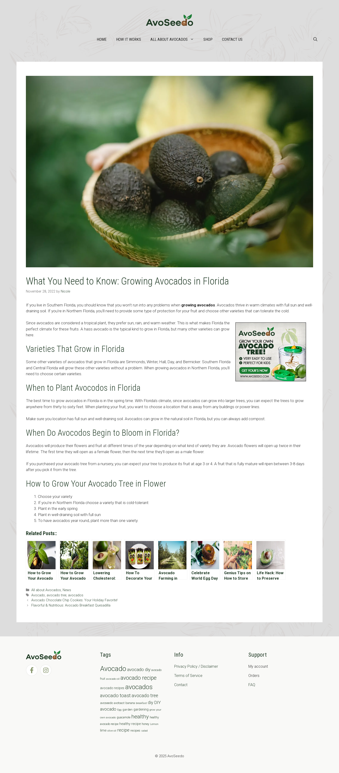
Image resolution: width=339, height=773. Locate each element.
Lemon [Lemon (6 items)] (154, 724)
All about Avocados (174, 39)
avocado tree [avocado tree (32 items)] (145, 695)
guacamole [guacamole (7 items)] (123, 717)
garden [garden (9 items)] (127, 709)
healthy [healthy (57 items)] (140, 716)
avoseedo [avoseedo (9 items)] (106, 703)
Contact (180, 685)
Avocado (38, 595)
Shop (208, 39)
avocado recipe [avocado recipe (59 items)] (139, 678)
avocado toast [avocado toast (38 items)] (115, 695)
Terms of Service (188, 675)
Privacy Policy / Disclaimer (196, 666)
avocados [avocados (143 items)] (139, 687)
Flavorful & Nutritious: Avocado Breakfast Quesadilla (70, 605)
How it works (128, 39)
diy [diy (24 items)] (150, 702)
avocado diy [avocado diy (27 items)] (138, 669)
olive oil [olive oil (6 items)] (111, 730)
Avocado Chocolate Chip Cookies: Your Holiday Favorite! (74, 600)
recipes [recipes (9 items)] (135, 730)
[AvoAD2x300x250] (270, 380)
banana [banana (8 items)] (130, 703)
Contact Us (232, 39)
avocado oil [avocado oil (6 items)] (113, 678)
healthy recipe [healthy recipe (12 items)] (130, 724)
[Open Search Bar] (315, 39)
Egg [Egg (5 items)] (119, 709)
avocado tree (56, 595)
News (67, 590)
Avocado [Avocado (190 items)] (113, 669)
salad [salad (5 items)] (144, 730)
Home (102, 39)
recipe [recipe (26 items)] (123, 730)
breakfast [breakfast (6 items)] (141, 703)
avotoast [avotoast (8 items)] (119, 703)
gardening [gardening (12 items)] (141, 709)
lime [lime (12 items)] (103, 730)
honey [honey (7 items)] (145, 724)
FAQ (251, 685)
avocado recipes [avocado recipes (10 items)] (112, 688)
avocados (75, 595)
